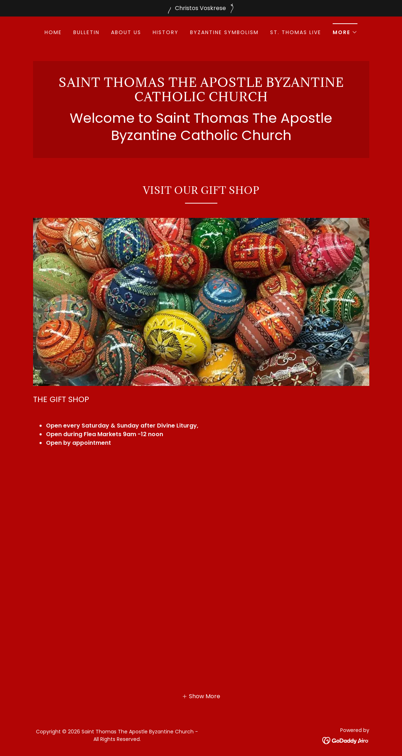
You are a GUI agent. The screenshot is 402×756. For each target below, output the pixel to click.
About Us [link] (126, 32)
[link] (201, 99)
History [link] (166, 32)
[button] (345, 30)
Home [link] (53, 32)
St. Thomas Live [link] (295, 32)
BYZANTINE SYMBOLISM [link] (224, 32)
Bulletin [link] (86, 32)
